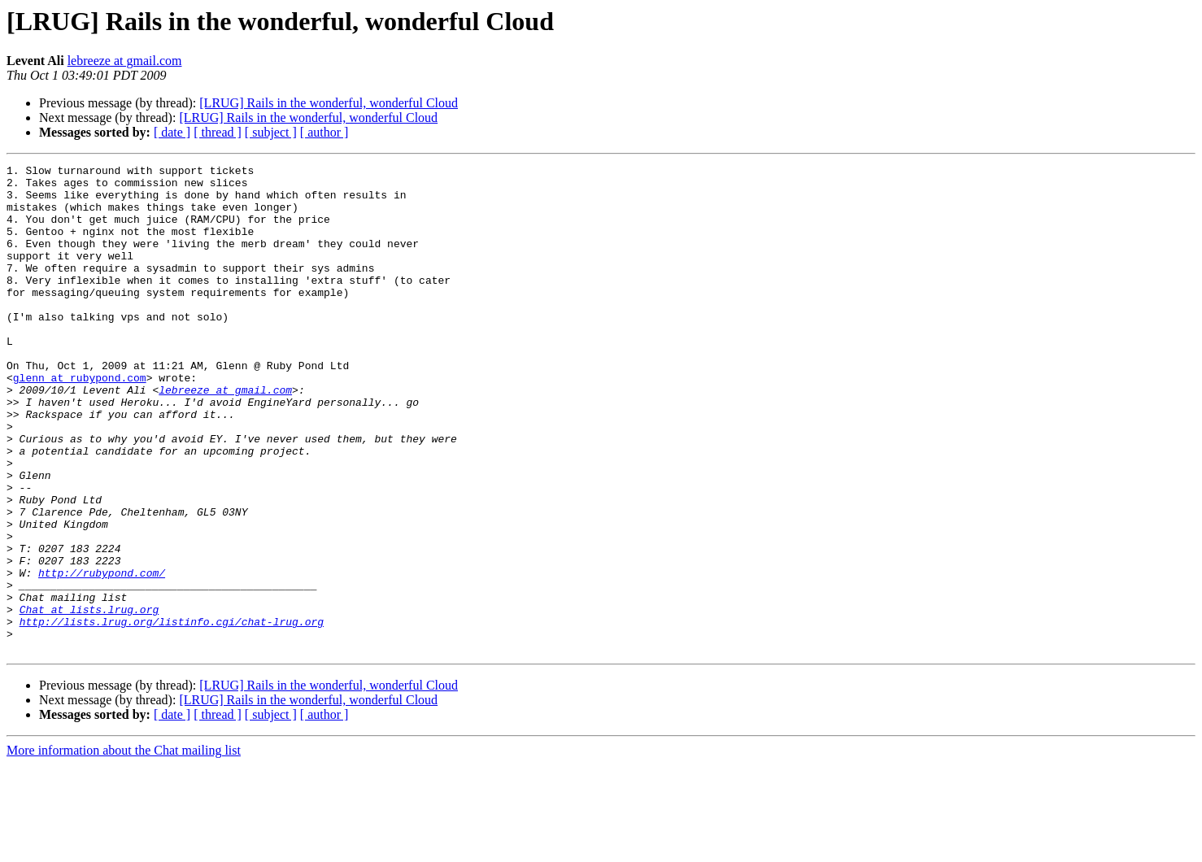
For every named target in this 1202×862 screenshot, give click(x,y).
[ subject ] (271, 132)
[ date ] (172, 132)
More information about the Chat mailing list (124, 848)
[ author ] (324, 132)
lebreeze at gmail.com (125, 60)
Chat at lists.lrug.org (89, 699)
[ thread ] (218, 132)
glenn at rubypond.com (79, 421)
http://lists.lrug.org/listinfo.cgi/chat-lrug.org (172, 714)
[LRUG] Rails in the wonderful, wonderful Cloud (328, 103)
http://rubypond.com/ (101, 655)
